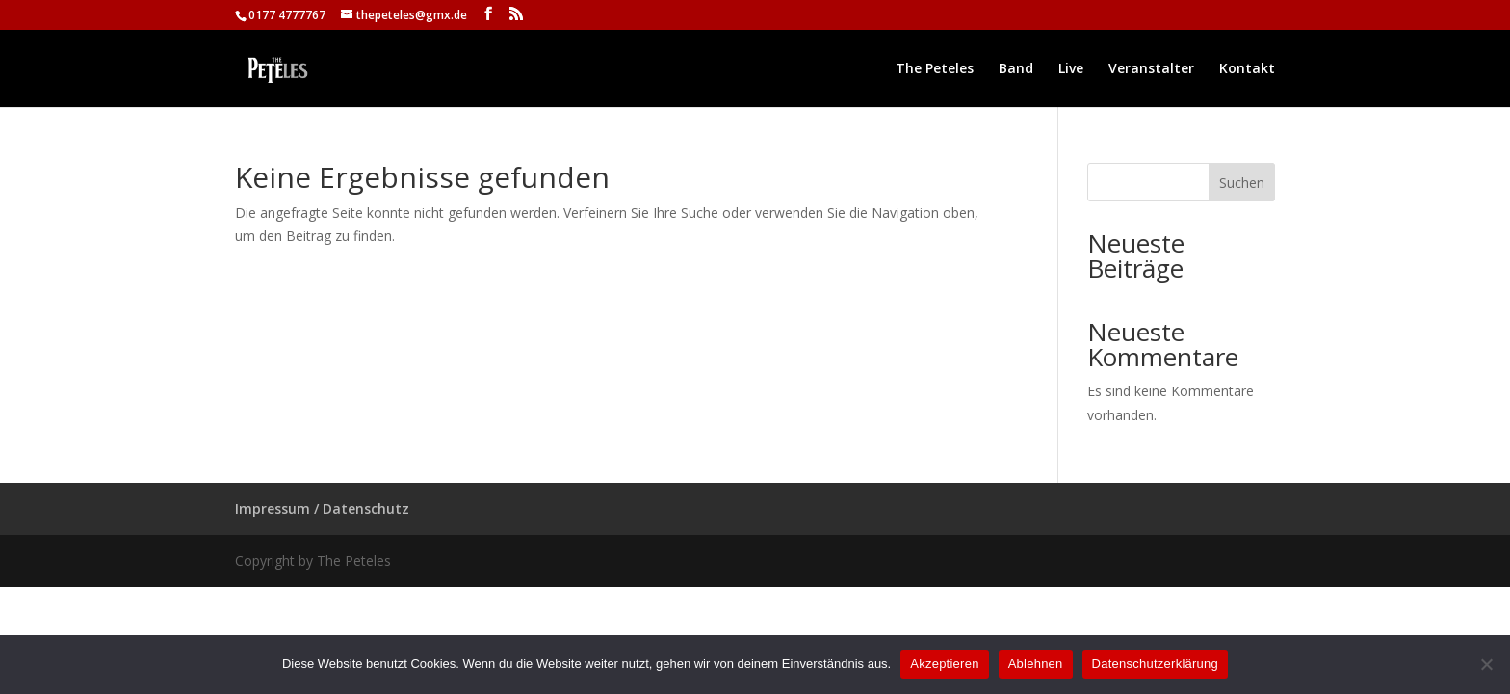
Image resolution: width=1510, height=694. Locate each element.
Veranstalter (1151, 69)
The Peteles (935, 69)
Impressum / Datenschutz (322, 508)
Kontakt (1247, 69)
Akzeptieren (944, 663)
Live (1070, 69)
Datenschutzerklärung (1155, 663)
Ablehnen (1035, 663)
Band (1016, 69)
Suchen (1241, 183)
